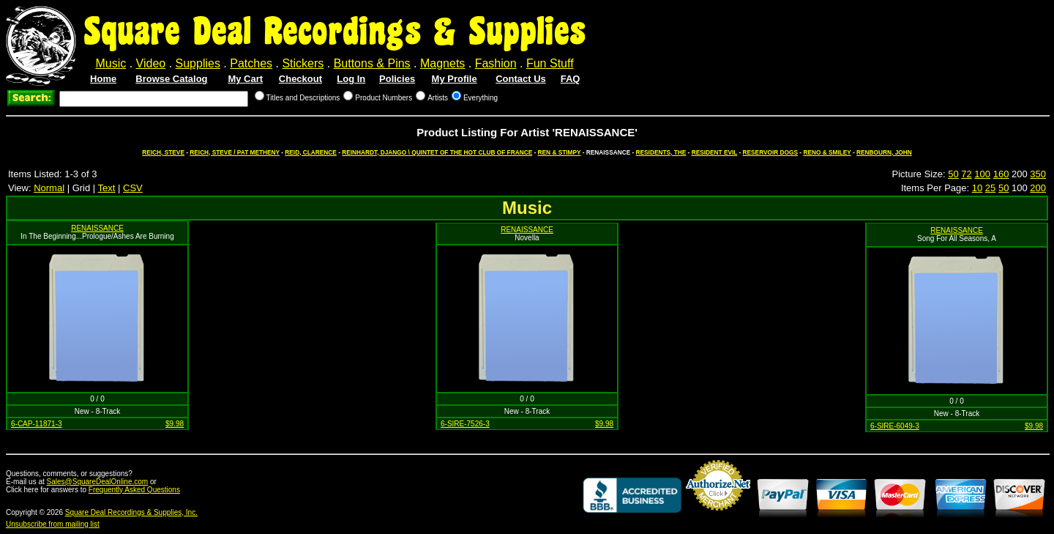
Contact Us (521, 78)
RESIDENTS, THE (661, 152)
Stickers (303, 63)
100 (982, 173)
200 (1038, 187)
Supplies (198, 63)
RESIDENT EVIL (715, 152)
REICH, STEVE (163, 152)
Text (107, 187)
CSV (133, 187)
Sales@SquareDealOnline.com (98, 482)
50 (953, 173)
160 (1001, 173)
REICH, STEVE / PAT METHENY (235, 152)
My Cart (245, 78)
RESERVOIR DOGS (770, 152)
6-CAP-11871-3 (36, 424)
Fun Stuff (550, 63)
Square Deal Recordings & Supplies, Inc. (131, 512)
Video (151, 63)
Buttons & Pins (372, 63)
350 (1038, 173)
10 (977, 187)
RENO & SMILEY (827, 152)
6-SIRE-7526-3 (465, 424)
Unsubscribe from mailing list (53, 524)
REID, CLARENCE (311, 152)
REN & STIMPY (559, 152)
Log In (351, 78)
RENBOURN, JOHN (884, 152)
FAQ (570, 78)
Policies (397, 78)
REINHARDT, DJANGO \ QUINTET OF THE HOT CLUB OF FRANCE (437, 152)
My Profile (454, 78)
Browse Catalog (171, 78)
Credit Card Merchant (718, 516)
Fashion (496, 63)
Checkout (300, 78)
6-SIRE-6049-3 (894, 426)
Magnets (442, 63)
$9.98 (174, 424)
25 (990, 187)
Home (103, 78)
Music (110, 63)
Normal (49, 187)
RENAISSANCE (97, 228)
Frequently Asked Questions (134, 490)
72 (966, 173)
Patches (251, 63)
